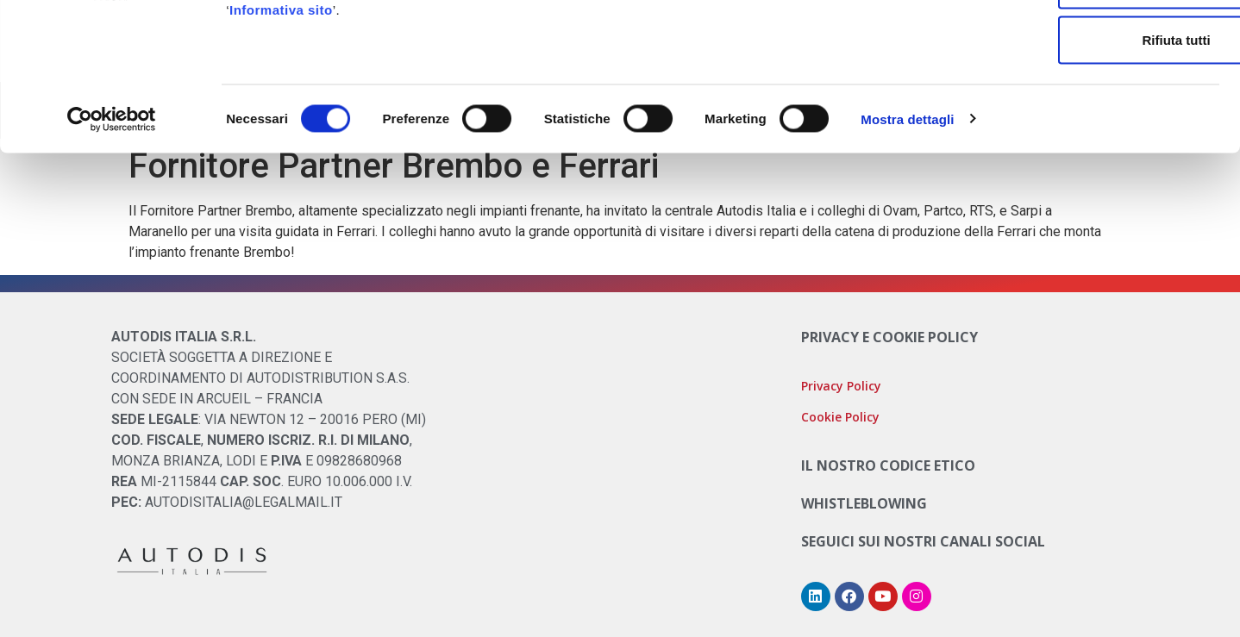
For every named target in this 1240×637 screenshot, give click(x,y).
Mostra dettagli (907, 234)
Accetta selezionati (1095, 99)
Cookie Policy (556, 83)
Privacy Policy (841, 386)
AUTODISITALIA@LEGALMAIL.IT (243, 502)
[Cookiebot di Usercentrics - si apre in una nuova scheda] (111, 234)
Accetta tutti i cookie (1096, 44)
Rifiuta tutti (1096, 154)
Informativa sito (281, 124)
